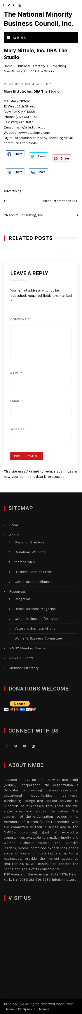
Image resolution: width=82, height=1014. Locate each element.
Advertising (12, 191)
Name (16, 373)
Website (17, 429)
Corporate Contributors (33, 582)
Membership (25, 562)
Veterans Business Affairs (35, 629)
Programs (23, 599)
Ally (39, 84)
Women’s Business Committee (38, 638)
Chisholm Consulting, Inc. (24, 215)
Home (14, 525)
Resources (17, 592)
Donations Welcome (30, 552)
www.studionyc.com (34, 133)
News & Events (21, 658)
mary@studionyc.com (32, 127)
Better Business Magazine (35, 609)
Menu (17, 38)
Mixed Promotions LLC (60, 201)
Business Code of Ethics (33, 572)
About (14, 535)
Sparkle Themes (36, 1009)
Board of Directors (29, 542)
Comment (20, 319)
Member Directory (24, 668)
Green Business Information (37, 619)
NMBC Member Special (27, 648)
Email (16, 401)
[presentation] (63, 254)
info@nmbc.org (64, 880)
